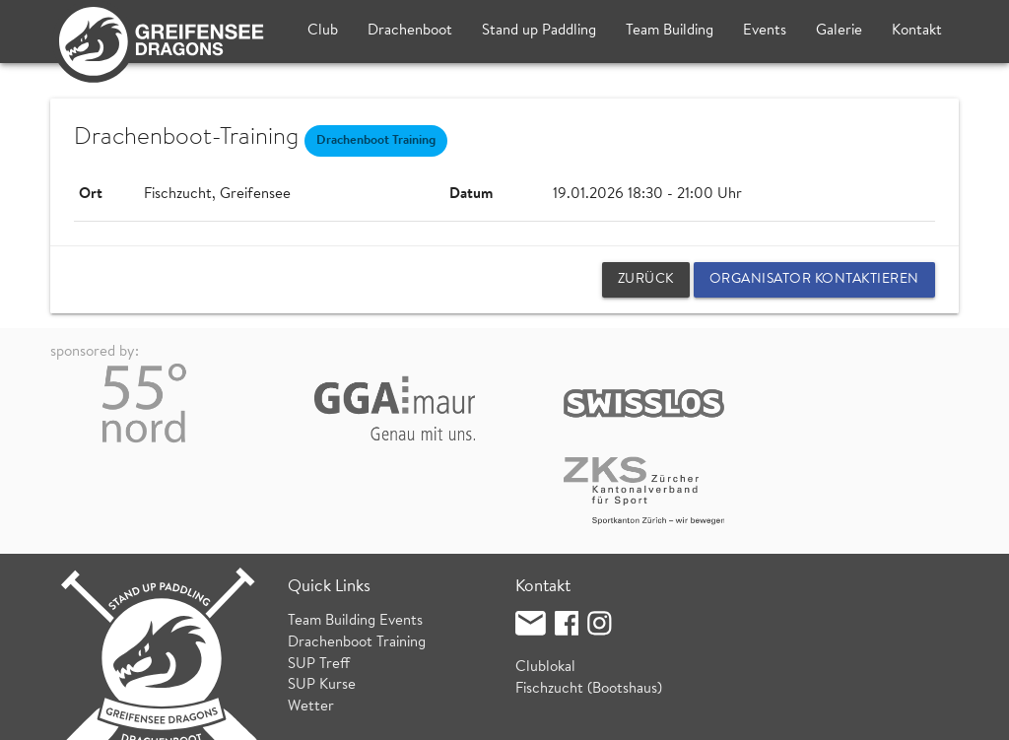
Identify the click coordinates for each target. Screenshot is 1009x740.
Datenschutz (284, 714)
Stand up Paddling (539, 31)
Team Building (669, 31)
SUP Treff (319, 582)
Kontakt (917, 31)
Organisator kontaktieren (814, 280)
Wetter (311, 625)
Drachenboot (410, 31)
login (943, 714)
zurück (646, 280)
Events (764, 31)
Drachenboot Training (357, 561)
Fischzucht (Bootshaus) (588, 607)
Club (322, 31)
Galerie (839, 31)
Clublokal (545, 585)
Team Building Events (355, 539)
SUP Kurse (322, 603)
